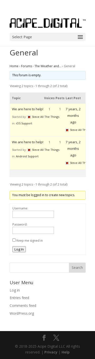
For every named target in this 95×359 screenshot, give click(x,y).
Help (66, 352)
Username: (20, 208)
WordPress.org (22, 313)
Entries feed (19, 297)
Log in (15, 290)
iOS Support (24, 123)
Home (14, 66)
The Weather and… (47, 66)
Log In (19, 249)
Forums (26, 66)
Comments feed (23, 305)
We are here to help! (27, 109)
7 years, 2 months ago (73, 115)
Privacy (51, 352)
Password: (19, 224)
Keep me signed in (29, 240)
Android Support (27, 156)
